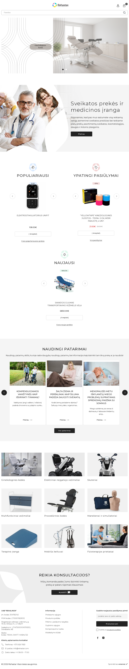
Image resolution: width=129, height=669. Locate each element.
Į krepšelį (33, 234)
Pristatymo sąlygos (53, 615)
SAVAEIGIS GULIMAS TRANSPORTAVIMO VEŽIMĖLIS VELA (64, 304)
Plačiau (81, 134)
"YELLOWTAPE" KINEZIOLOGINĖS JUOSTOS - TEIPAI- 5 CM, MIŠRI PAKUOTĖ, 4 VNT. (96, 218)
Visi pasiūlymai (96, 240)
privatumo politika (114, 630)
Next (53, 196)
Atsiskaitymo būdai (53, 633)
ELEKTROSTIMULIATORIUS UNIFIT (33, 215)
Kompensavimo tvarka (54, 629)
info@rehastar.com (21, 649)
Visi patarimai (64, 431)
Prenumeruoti (112, 624)
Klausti (63, 592)
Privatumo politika (52, 618)
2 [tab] (66, 69)
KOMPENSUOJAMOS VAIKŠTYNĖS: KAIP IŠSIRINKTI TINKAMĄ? (27, 394)
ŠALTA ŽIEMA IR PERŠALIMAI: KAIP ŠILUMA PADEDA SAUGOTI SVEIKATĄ (64, 394)
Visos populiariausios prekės (32, 241)
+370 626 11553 (19, 645)
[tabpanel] (64, 45)
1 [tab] (63, 69)
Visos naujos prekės (64, 325)
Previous (12, 196)
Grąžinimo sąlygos (52, 625)
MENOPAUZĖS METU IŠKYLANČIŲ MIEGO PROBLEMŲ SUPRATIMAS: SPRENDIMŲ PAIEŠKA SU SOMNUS (101, 397)
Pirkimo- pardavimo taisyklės (56, 622)
